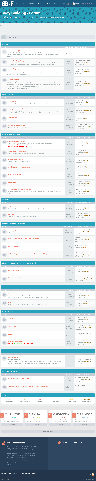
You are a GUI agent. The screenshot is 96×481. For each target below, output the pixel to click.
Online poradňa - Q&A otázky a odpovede (20, 51)
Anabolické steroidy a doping (16, 141)
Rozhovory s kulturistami (15, 231)
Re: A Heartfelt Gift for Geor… (83, 109)
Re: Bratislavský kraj (80, 81)
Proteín (78, 206)
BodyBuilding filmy (13, 69)
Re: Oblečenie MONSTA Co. (83, 318)
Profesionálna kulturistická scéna (13, 224)
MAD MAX (10, 334)
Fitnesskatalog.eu (13, 79)
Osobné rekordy (12, 117)
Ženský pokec (11, 207)
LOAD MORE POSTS (48, 432)
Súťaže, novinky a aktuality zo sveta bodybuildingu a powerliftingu (27, 254)
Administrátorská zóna (9, 371)
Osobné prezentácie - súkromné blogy (19, 109)
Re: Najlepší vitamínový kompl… (84, 151)
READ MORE (12, 424)
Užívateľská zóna (7, 94)
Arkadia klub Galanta (81, 341)
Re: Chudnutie (79, 158)
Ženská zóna (6, 200)
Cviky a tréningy (12, 182)
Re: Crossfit (79, 269)
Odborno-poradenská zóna (11, 134)
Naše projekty (6, 44)
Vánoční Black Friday (81, 142)
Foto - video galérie (13, 246)
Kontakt (48, 3)
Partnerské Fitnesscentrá (15, 342)
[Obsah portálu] (3, 37)
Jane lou (62, 417)
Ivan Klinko (77, 237)
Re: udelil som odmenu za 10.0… (84, 325)
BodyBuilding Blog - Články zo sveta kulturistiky (22, 61)
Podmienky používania (24, 473)
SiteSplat (38, 417)
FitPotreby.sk (11, 319)
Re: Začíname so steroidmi (82, 60)
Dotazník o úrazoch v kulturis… (83, 230)
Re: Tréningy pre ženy (82, 213)
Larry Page (86, 417)
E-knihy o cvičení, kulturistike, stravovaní (20, 189)
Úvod (17, 3)
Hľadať (40, 3)
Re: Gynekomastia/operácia (83, 174)
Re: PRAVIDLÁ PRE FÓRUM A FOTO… (84, 377)
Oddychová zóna (7, 287)
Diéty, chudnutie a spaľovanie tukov (18, 159)
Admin (14, 417)
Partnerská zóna (7, 311)
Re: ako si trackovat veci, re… (83, 117)
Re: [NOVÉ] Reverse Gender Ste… (84, 124)
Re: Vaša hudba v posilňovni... (84, 301)
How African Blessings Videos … (84, 101)
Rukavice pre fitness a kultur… (84, 333)
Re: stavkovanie (80, 293)
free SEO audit (5, 479)
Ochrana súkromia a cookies (9, 473)
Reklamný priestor (13, 357)
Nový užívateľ (11, 102)
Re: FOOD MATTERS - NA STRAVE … (84, 70)
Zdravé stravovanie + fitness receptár (19, 167)
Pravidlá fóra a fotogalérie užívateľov (18, 378)
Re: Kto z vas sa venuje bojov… (84, 277)
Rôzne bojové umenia (13, 278)
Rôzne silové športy (13, 270)
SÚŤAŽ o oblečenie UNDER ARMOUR (84, 253)
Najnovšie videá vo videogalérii (16, 125)
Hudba (9, 302)
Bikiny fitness (11, 214)
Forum (24, 3)
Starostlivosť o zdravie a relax (16, 175)
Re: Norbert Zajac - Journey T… (83, 245)
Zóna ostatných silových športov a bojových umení (19, 263)
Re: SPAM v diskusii (80, 385)
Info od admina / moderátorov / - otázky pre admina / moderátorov (27, 386)
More (55, 3)
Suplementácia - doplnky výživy (16, 152)
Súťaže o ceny (11, 326)
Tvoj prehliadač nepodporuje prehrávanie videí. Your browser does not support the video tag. (23, 30)
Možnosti (32, 3)
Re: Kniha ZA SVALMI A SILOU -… (84, 359)
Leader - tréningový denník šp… (84, 189)
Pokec (9, 294)
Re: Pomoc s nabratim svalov (84, 181)
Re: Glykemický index (81, 166)
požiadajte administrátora (52, 363)
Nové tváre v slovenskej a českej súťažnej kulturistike (23, 238)
